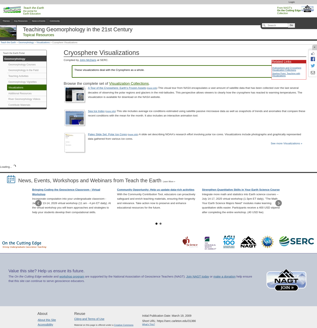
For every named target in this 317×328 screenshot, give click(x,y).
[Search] (275, 25)
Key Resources (20, 21)
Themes (6, 21)
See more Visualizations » (286, 143)
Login (292, 2)
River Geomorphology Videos (24, 99)
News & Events (38, 21)
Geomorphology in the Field (23, 70)
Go (291, 25)
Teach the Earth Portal (14, 53)
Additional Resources (20, 93)
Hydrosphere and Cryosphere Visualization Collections (286, 69)
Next (278, 203)
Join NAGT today (197, 276)
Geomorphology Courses (22, 64)
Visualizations (43, 42)
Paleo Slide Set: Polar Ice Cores (107, 134)
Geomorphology (26, 42)
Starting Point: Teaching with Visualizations (286, 74)
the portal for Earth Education (33, 11)
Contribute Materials (19, 105)
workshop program (71, 276)
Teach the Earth (8, 42)
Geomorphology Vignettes (22, 82)
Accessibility (45, 324)
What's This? (148, 324)
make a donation (224, 276)
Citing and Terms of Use (89, 319)
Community (55, 21)
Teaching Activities (18, 76)
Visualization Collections (129, 84)
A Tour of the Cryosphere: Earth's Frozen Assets (117, 87)
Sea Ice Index (96, 111)
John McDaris (88, 60)
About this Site (47, 320)
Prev (38, 203)
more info (152, 88)
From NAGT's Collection (289, 10)
